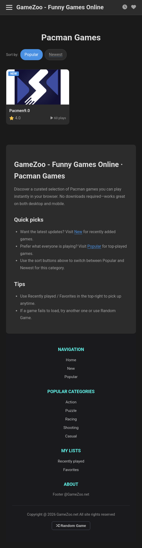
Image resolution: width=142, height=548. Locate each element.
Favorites (71, 470)
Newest (56, 54)
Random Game (71, 526)
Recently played (71, 461)
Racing (71, 419)
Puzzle (71, 410)
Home (71, 360)
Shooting (70, 427)
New (78, 231)
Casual (71, 436)
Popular (31, 54)
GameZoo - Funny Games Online (60, 7)
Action (71, 402)
